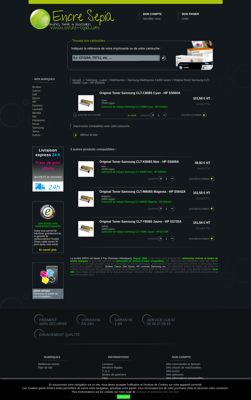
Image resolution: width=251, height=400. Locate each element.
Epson (36, 98)
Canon (36, 90)
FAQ (105, 378)
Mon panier (190, 14)
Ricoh (35, 123)
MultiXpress (117, 80)
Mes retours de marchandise (183, 367)
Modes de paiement (114, 374)
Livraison (107, 364)
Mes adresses (174, 374)
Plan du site (45, 367)
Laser (103, 80)
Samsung (38, 127)
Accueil (76, 80)
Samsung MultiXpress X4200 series (149, 80)
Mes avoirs (173, 371)
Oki (34, 116)
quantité (153, 179)
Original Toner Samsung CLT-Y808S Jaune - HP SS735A (141, 221)
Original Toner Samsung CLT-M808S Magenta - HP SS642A (143, 191)
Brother (36, 87)
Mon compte (152, 14)
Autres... (37, 135)
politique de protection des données (157, 391)
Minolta (36, 112)
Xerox (36, 131)
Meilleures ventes (48, 364)
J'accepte (123, 396)
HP (34, 101)
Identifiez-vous (152, 18)
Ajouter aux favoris (89, 115)
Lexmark (37, 109)
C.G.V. (106, 371)
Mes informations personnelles (184, 378)
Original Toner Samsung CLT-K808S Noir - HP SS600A (139, 161)
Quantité (145, 115)
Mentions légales (112, 367)
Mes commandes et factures (183, 364)
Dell (34, 94)
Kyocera (37, 105)
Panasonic (38, 120)
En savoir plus (47, 249)
